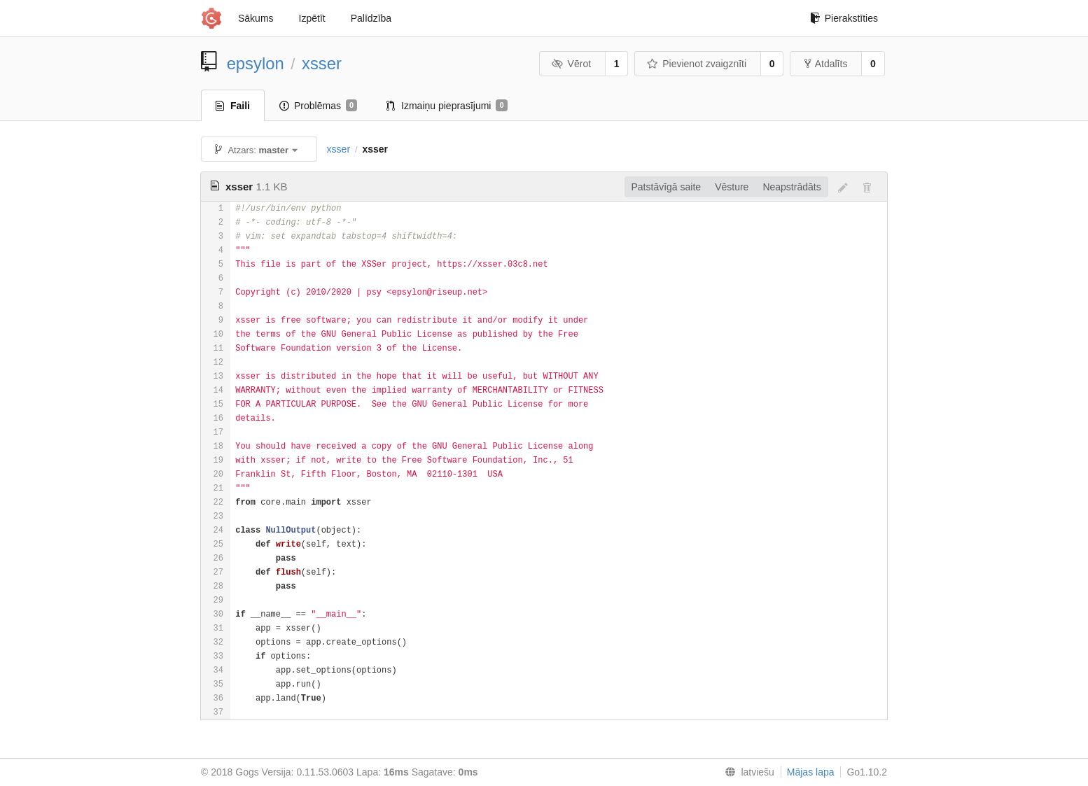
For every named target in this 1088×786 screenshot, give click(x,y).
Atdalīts (826, 63)
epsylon (255, 63)
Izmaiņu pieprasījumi (447, 105)
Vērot (571, 63)
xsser (322, 63)
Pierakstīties (844, 18)
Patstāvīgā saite (667, 186)
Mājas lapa (811, 772)
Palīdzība (371, 18)
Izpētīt (312, 18)
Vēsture (731, 186)
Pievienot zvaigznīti (696, 63)
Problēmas (318, 105)
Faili (233, 105)
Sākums (256, 18)
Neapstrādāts (791, 186)
